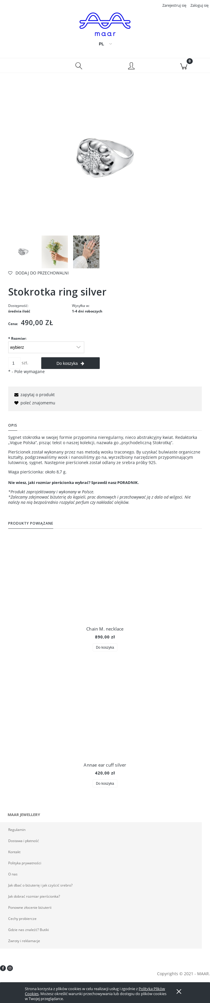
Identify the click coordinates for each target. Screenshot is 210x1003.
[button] (26, 68)
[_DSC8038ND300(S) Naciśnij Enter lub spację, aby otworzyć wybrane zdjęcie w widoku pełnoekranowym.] (105, 160)
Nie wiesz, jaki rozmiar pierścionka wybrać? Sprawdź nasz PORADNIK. (73, 484)
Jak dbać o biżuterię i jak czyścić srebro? (40, 887)
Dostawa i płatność (23, 843)
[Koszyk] (184, 68)
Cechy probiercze (22, 920)
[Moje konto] (131, 69)
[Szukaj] (79, 68)
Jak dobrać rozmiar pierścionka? (34, 898)
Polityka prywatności (24, 865)
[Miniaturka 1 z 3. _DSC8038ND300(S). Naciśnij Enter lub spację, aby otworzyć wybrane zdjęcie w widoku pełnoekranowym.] (23, 254)
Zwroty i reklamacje (24, 943)
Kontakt (14, 854)
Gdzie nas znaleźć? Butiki (28, 932)
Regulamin (16, 831)
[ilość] (14, 365)
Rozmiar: (17, 340)
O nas (13, 876)
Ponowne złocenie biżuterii (29, 909)
